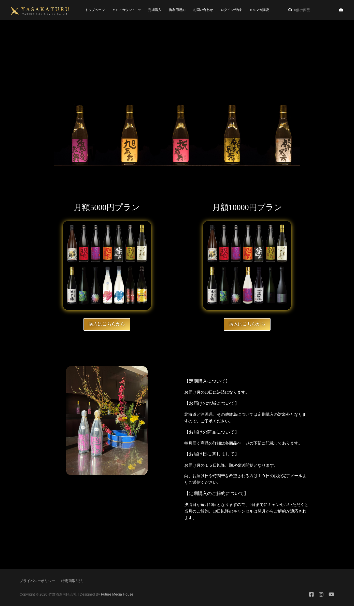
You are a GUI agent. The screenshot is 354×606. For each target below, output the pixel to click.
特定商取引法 (72, 581)
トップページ (93, 10)
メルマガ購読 (257, 10)
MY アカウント (121, 10)
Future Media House (117, 594)
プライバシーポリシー (37, 581)
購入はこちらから (107, 323)
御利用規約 (175, 10)
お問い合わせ (201, 10)
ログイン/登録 (228, 10)
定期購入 (152, 10)
